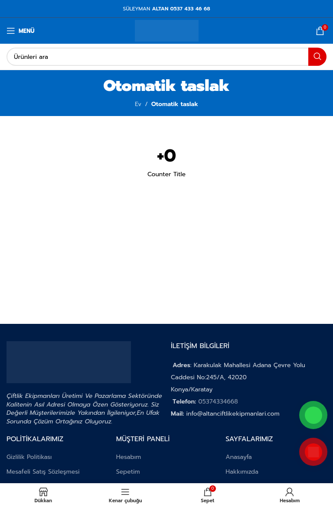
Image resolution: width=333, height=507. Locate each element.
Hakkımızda (241, 471)
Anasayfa (238, 457)
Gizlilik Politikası (29, 457)
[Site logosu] (167, 30)
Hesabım (128, 457)
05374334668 (218, 401)
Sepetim (128, 471)
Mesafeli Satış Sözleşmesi (43, 471)
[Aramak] (166, 57)
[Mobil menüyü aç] (20, 30)
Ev (138, 104)
